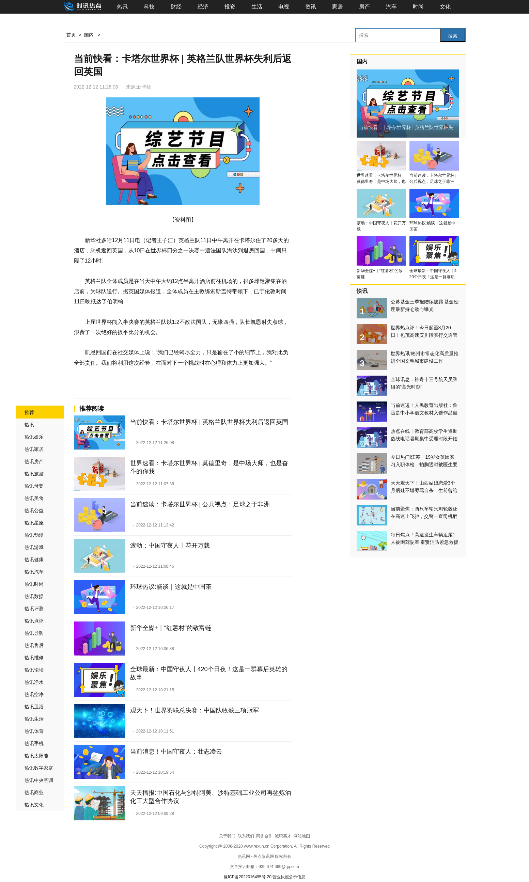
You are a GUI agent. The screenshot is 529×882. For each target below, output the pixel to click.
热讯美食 (34, 498)
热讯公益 (34, 510)
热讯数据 (34, 596)
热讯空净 (34, 694)
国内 (89, 34)
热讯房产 (34, 461)
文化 (445, 7)
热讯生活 (34, 719)
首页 (71, 34)
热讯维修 (34, 657)
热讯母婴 (34, 486)
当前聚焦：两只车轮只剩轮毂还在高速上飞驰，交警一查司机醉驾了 (424, 516)
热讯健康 (34, 559)
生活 (256, 7)
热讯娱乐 (34, 437)
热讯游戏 (34, 547)
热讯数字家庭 (39, 768)
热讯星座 (34, 522)
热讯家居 (34, 449)
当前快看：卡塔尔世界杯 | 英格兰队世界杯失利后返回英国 (209, 422)
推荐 (29, 412)
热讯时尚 (34, 584)
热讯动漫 (34, 535)
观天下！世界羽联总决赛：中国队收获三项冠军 (194, 710)
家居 (337, 7)
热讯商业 (34, 792)
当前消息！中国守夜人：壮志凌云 (176, 751)
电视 (283, 7)
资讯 (310, 7)
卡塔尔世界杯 (124, 383)
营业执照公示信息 (289, 877)
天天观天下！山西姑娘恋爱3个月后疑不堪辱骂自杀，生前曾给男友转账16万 (424, 490)
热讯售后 (34, 645)
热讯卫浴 (34, 706)
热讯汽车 (34, 571)
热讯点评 (34, 621)
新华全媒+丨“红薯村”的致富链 (171, 628)
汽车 (391, 7)
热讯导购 (34, 633)
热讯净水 (34, 682)
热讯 (122, 7)
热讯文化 (34, 804)
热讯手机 (34, 743)
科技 (149, 7)
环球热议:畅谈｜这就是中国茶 (171, 586)
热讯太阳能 (36, 755)
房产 (364, 7)
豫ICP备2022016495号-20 (247, 877)
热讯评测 (34, 608)
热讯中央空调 (39, 780)
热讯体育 (34, 731)
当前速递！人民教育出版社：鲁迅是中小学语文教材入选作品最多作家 (424, 413)
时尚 (418, 7)
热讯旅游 (34, 473)
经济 (203, 7)
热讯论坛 (34, 670)
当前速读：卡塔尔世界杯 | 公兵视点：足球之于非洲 (200, 504)
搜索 (452, 35)
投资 (229, 7)
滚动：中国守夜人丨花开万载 (170, 545)
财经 (176, 7)
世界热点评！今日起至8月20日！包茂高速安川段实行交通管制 (424, 335)
